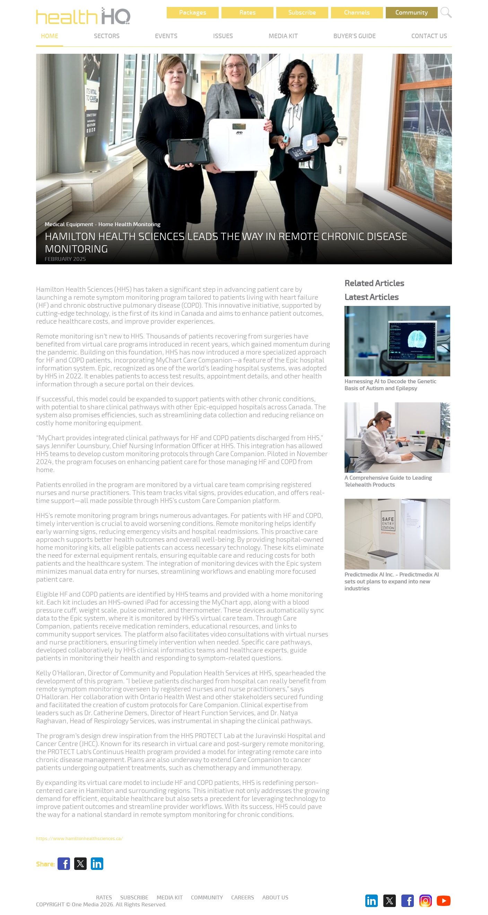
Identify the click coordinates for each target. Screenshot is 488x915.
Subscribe (302, 12)
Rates (247, 12)
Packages (192, 12)
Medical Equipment (70, 224)
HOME (49, 36)
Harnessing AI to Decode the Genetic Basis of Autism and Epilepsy (390, 385)
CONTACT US (429, 36)
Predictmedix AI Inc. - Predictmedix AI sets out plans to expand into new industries (392, 581)
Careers (242, 897)
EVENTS (166, 36)
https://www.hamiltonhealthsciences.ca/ (79, 838)
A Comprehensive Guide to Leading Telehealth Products (388, 481)
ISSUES (223, 36)
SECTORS (107, 36)
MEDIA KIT (283, 36)
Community (411, 12)
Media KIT (170, 897)
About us (275, 897)
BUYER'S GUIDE (354, 36)
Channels (357, 12)
